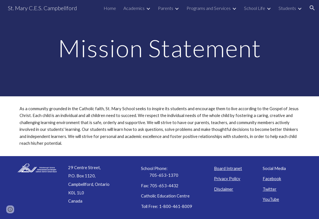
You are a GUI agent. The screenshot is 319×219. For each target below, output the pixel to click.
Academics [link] (134, 8)
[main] (159, 48)
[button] (312, 8)
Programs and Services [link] (209, 8)
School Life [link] (254, 8)
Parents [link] (165, 8)
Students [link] (287, 8)
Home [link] (110, 8)
